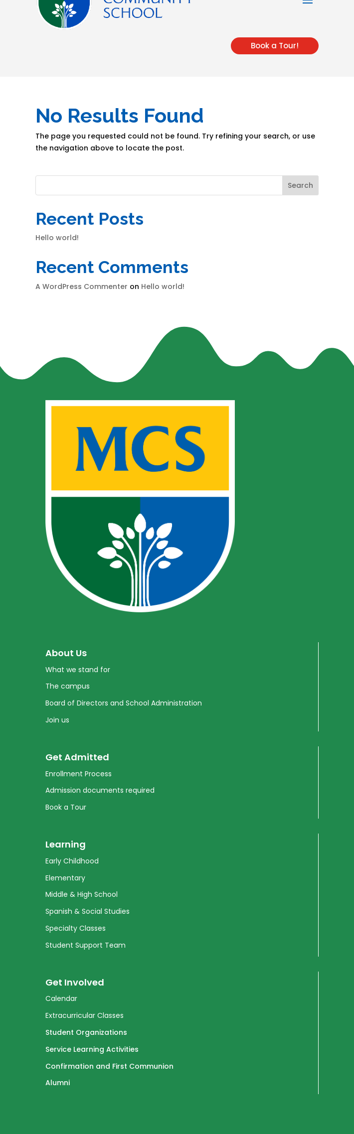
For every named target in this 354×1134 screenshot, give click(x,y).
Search (300, 185)
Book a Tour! (275, 45)
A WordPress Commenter (81, 286)
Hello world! (57, 238)
